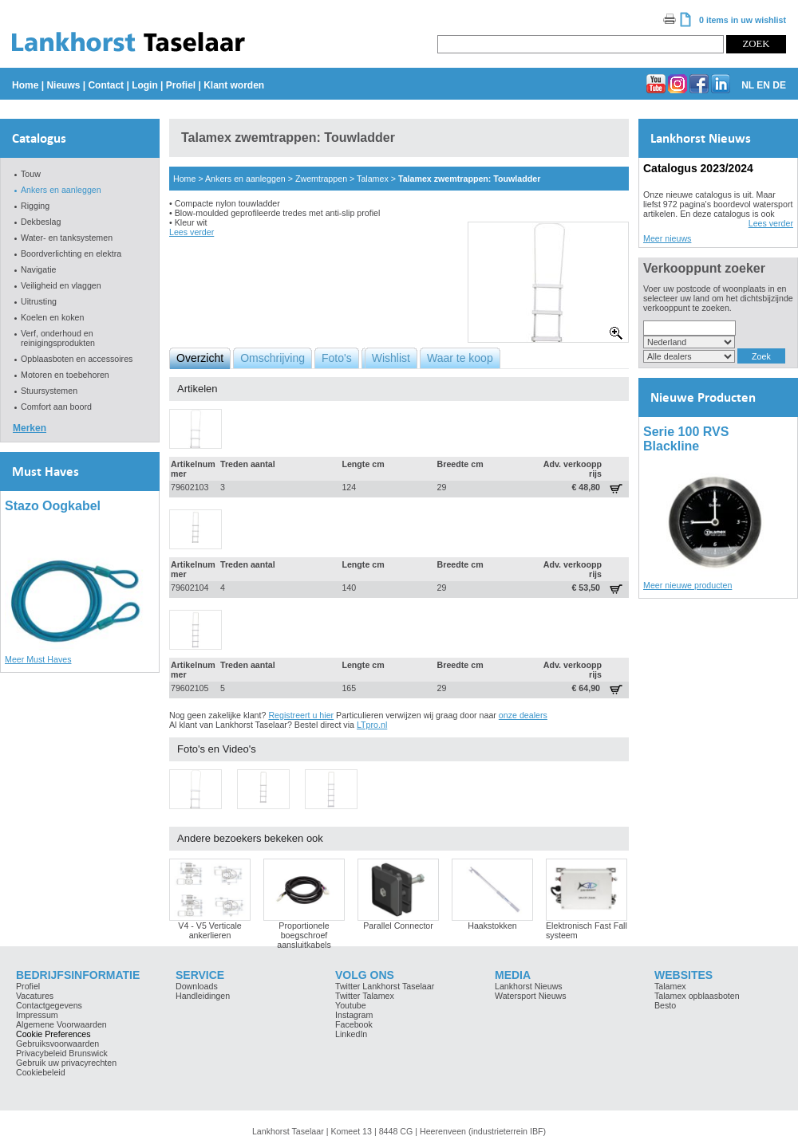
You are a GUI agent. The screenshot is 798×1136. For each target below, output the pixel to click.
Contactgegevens (49, 1005)
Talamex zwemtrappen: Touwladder (469, 178)
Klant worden (233, 85)
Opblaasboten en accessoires (76, 359)
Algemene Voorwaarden (61, 1024)
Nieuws (63, 85)
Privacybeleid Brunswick (62, 1053)
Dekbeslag (41, 221)
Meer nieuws (667, 238)
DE (779, 85)
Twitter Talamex (364, 995)
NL (747, 85)
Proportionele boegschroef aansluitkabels (304, 935)
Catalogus (39, 138)
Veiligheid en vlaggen (61, 285)
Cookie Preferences (53, 1034)
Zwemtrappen (321, 178)
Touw (31, 174)
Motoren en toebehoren (65, 374)
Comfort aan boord (56, 406)
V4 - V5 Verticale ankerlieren (209, 930)
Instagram (354, 1015)
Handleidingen (203, 995)
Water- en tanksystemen (67, 237)
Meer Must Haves (38, 659)
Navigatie (38, 269)
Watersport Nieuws (531, 995)
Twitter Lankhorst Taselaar (384, 986)
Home (25, 85)
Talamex (373, 178)
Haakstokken (492, 925)
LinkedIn (351, 1034)
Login (145, 85)
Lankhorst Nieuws (700, 138)
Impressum (37, 1015)
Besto (665, 1005)
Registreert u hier (301, 715)
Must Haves (45, 471)
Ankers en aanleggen (61, 190)
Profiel (181, 85)
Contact (106, 85)
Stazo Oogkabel (53, 506)
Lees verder (191, 232)
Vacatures (34, 995)
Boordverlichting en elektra (71, 253)
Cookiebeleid (40, 1072)
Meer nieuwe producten (687, 585)
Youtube (350, 1005)
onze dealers (523, 715)
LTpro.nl (372, 724)
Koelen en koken (52, 317)
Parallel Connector (398, 925)
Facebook (354, 1024)
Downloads (197, 986)
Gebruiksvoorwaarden (57, 1043)
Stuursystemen (49, 390)
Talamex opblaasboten (697, 995)
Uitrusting (39, 301)
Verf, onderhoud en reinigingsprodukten (58, 338)
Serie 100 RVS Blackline (686, 439)
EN (763, 85)
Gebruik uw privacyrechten (66, 1062)
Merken (29, 428)
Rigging (35, 205)
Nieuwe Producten (703, 397)
